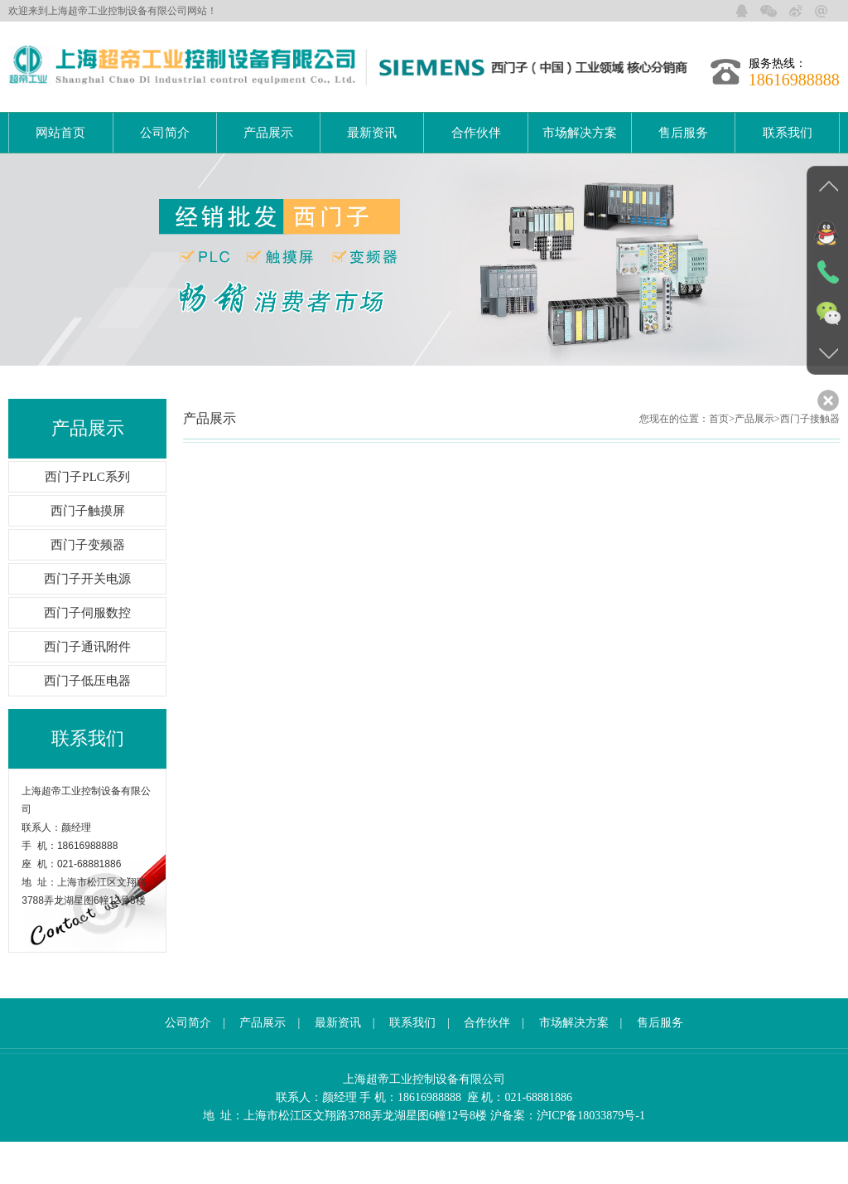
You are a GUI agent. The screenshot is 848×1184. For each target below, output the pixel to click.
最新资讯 (372, 132)
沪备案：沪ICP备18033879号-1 (567, 1158)
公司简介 (165, 132)
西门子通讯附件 (87, 689)
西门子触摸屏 (88, 553)
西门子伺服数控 (87, 655)
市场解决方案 (579, 132)
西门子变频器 (88, 587)
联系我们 (787, 132)
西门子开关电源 (87, 621)
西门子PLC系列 (87, 519)
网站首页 (60, 132)
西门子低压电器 (87, 723)
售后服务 (683, 132)
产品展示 (268, 132)
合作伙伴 (476, 132)
